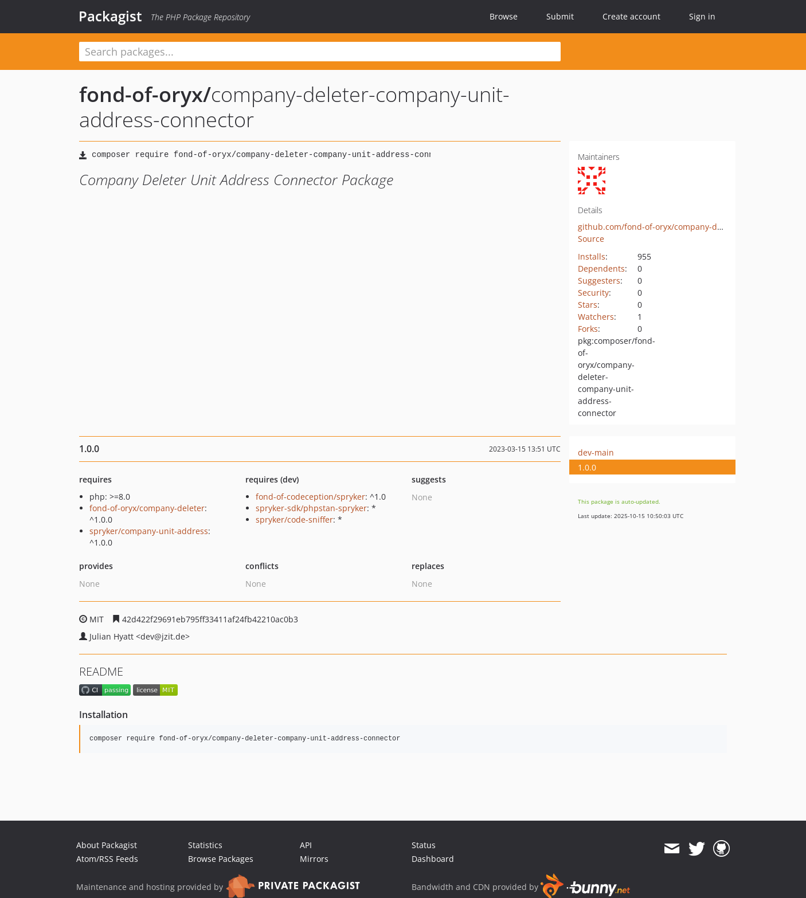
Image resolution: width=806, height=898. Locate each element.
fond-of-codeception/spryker (310, 496)
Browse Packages (220, 858)
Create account (631, 16)
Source (591, 238)
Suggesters (599, 280)
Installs (591, 256)
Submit (560, 16)
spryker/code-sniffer (294, 519)
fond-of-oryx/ (145, 94)
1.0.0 (587, 467)
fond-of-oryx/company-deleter (147, 508)
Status (424, 845)
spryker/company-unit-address (148, 531)
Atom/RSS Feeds (107, 858)
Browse (504, 16)
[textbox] (320, 51)
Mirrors (314, 858)
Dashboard (433, 858)
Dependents (601, 268)
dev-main (596, 452)
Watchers (596, 316)
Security (593, 292)
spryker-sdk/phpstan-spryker (311, 508)
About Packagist (106, 845)
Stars (587, 304)
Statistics (205, 845)
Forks (588, 328)
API (306, 845)
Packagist (110, 16)
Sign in (702, 16)
